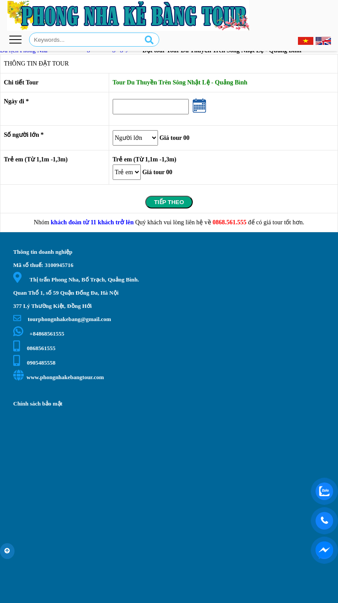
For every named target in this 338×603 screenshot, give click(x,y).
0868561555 (34, 348)
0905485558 (34, 362)
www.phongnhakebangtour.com (58, 377)
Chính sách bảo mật (37, 403)
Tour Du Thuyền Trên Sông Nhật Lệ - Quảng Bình (180, 82)
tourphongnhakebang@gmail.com (62, 319)
